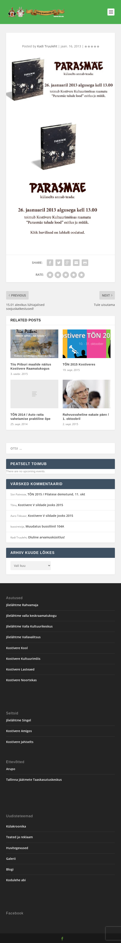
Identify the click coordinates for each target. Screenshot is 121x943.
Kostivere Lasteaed (20, 669)
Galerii (11, 859)
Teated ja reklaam (19, 837)
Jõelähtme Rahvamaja (22, 605)
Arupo (10, 769)
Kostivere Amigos (19, 731)
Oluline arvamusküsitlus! (46, 537)
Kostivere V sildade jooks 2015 (40, 505)
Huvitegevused (17, 848)
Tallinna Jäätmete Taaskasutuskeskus (34, 780)
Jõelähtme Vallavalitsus (23, 637)
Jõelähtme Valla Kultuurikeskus (29, 626)
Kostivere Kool (17, 648)
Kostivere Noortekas (21, 680)
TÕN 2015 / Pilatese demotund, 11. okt (56, 494)
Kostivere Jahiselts (19, 742)
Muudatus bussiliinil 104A (45, 526)
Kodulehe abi (16, 880)
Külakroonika (16, 826)
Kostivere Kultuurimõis (23, 659)
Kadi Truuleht (47, 46)
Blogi (10, 869)
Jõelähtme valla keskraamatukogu (31, 616)
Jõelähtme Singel (18, 720)
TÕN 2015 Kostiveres (79, 364)
